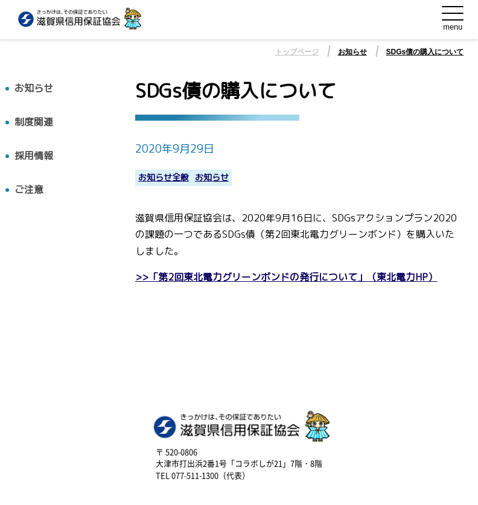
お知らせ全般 (163, 178)
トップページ (297, 52)
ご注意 (28, 189)
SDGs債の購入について (425, 52)
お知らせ (352, 52)
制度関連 (33, 122)
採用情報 (33, 156)
